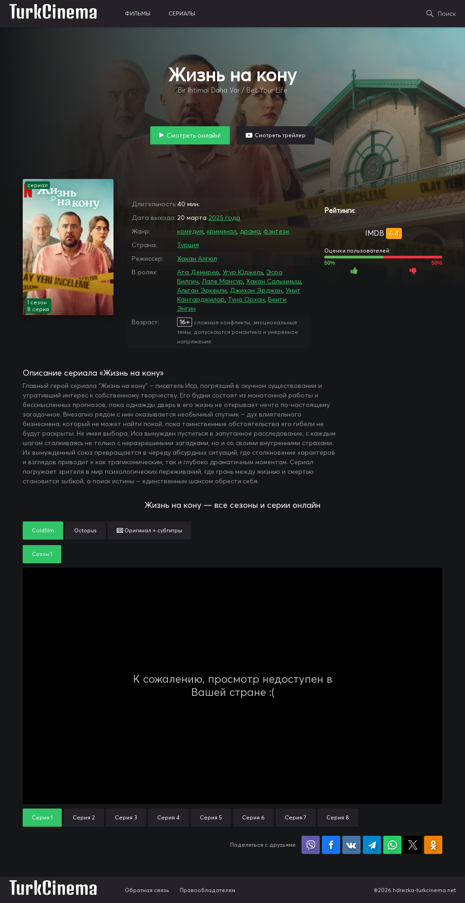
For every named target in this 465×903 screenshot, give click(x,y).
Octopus (85, 530)
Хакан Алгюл (197, 258)
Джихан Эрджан (256, 290)
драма (250, 231)
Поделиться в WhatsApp (392, 845)
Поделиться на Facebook (331, 845)
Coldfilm (43, 530)
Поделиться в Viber (311, 845)
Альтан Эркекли (202, 290)
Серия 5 (211, 817)
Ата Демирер (198, 272)
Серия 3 (126, 817)
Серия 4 (168, 817)
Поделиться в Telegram (372, 845)
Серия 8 (337, 817)
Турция (188, 245)
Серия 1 (42, 817)
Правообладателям (207, 890)
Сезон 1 (42, 554)
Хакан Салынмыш (273, 281)
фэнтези (276, 231)
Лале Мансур (222, 281)
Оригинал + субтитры (149, 530)
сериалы (181, 13)
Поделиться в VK (351, 845)
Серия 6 (253, 817)
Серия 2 (84, 817)
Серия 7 (296, 817)
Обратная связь (147, 890)
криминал (222, 231)
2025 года (224, 217)
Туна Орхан (246, 299)
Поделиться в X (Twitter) (413, 845)
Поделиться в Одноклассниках (433, 845)
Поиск (447, 14)
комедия (190, 231)
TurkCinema (53, 13)
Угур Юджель (243, 272)
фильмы (137, 13)
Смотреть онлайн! (194, 135)
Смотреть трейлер (280, 135)
